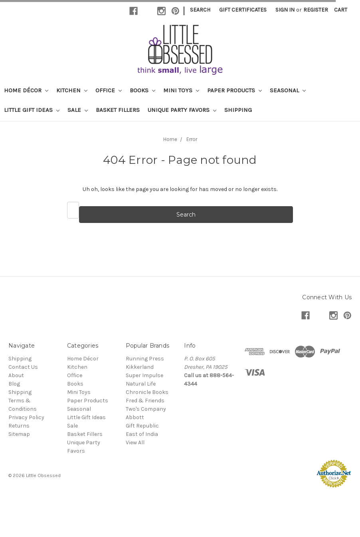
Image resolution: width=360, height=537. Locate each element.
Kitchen (71, 90)
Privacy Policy (26, 417)
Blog (14, 383)
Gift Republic (142, 425)
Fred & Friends (145, 400)
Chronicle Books (147, 392)
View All (135, 442)
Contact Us (23, 367)
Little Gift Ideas (31, 109)
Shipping (238, 109)
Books (142, 90)
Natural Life (141, 383)
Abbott (135, 417)
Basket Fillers (118, 109)
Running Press (145, 358)
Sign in (285, 9)
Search (200, 9)
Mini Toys (181, 90)
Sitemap (19, 434)
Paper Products (234, 90)
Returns (19, 425)
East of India (142, 434)
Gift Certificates (243, 9)
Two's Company (146, 409)
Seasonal (288, 90)
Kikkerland (140, 367)
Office (108, 90)
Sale (77, 109)
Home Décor (26, 90)
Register (315, 9)
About (16, 375)
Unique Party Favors (182, 109)
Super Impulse (144, 375)
